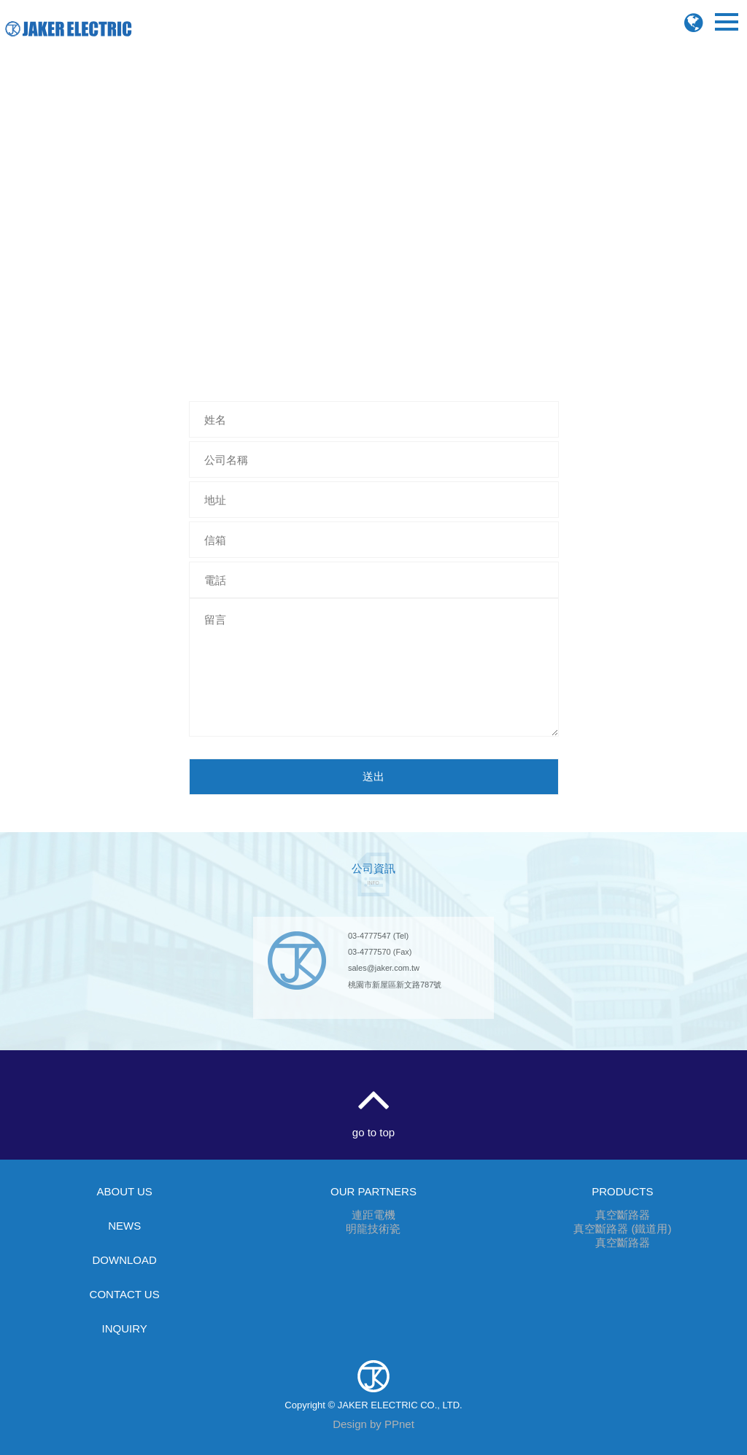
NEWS (124, 1225)
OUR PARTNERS (373, 1191)
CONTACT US (125, 1294)
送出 (373, 776)
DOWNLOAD (124, 1260)
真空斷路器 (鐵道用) (622, 1228)
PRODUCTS (622, 1191)
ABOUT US (124, 1191)
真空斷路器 (622, 1214)
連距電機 (373, 1214)
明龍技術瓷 (373, 1228)
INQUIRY (124, 1328)
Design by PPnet (373, 1424)
